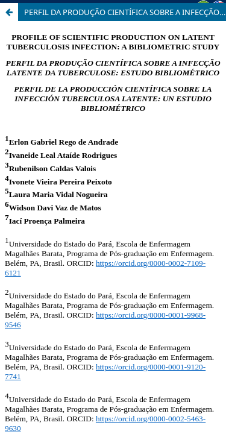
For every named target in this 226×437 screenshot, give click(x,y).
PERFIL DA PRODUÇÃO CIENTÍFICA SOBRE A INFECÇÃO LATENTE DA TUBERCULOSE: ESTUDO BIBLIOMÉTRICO (125, 12)
